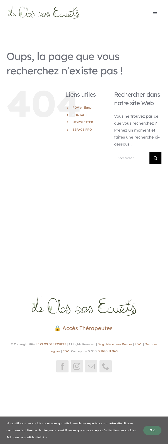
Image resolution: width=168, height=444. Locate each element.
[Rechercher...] (131, 158)
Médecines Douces (119, 344)
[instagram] (77, 366)
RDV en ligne (81, 108)
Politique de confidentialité (27, 437)
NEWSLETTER (82, 122)
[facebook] (62, 366)
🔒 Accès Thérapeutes (84, 328)
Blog (101, 344)
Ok (152, 430)
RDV (138, 344)
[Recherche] (155, 158)
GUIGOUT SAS (108, 351)
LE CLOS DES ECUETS (50, 344)
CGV (66, 351)
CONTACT (79, 115)
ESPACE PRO (82, 130)
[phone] (105, 366)
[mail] (91, 366)
